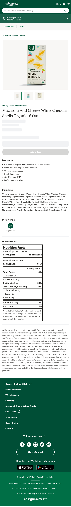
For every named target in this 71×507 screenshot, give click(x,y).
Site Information (24, 493)
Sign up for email (35, 452)
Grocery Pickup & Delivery (18, 383)
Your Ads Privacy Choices (33, 483)
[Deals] (21, 26)
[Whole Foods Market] (11, 4)
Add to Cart (35, 152)
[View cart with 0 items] (68, 4)
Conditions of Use (53, 483)
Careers (9, 428)
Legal (34, 493)
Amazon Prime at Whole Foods (20, 406)
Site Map (53, 488)
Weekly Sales (12, 395)
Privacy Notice (15, 483)
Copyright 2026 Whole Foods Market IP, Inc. (35, 477)
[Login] (61, 4)
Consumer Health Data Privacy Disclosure (30, 488)
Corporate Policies (46, 493)
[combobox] (32, 10)
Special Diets (11, 417)
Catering (9, 400)
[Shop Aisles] (9, 26)
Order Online (11, 422)
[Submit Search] (65, 10)
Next (49, 95)
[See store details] (35, 18)
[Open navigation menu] (2, 4)
